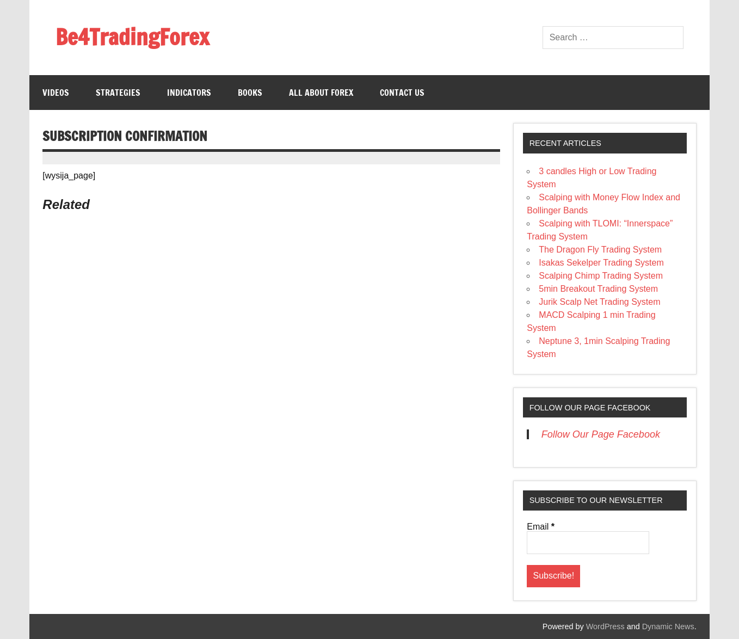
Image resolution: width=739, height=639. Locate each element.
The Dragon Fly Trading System (600, 249)
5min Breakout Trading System (598, 288)
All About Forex (321, 93)
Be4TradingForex (132, 36)
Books (250, 93)
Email (541, 527)
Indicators (189, 93)
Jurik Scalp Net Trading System (599, 301)
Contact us (402, 93)
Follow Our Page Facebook (590, 407)
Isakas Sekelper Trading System (601, 262)
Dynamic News (668, 626)
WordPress (605, 626)
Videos (55, 93)
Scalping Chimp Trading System (601, 275)
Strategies (118, 93)
